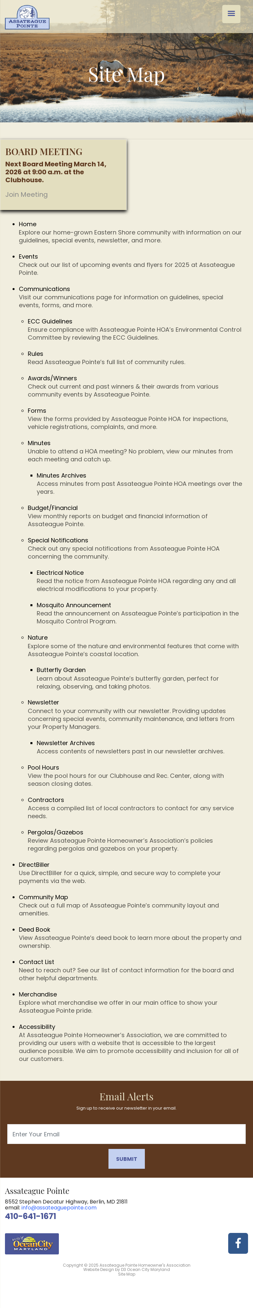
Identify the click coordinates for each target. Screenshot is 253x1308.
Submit (126, 1159)
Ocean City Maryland (148, 1269)
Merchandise (131, 1002)
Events (131, 264)
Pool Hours (135, 775)
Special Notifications (135, 548)
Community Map (131, 905)
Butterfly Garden (140, 678)
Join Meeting (26, 194)
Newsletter (135, 714)
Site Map (126, 1274)
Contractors (135, 808)
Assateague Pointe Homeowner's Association (145, 1265)
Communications (131, 297)
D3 (123, 1269)
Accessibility (131, 1043)
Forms (135, 418)
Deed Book (131, 937)
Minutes (135, 451)
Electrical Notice (140, 581)
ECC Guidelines (135, 329)
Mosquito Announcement (140, 613)
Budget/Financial (135, 516)
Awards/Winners (135, 386)
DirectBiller (131, 873)
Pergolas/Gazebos (135, 840)
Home (131, 232)
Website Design (98, 1269)
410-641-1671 (30, 1216)
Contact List (131, 970)
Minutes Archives (140, 483)
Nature (135, 645)
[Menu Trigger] (231, 14)
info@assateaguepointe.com (59, 1207)
